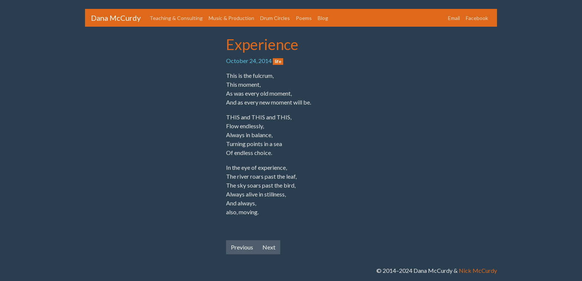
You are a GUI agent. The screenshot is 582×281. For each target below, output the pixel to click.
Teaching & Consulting (176, 18)
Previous (242, 247)
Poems (304, 18)
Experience (262, 44)
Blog (323, 18)
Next (268, 247)
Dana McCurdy (116, 17)
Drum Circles (275, 18)
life (278, 61)
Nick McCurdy (478, 270)
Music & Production (231, 18)
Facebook (477, 18)
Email (454, 18)
